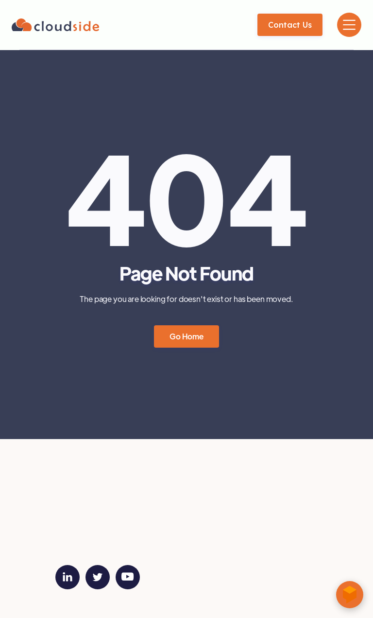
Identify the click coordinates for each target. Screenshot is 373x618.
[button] (349, 25)
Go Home (186, 337)
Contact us (290, 25)
